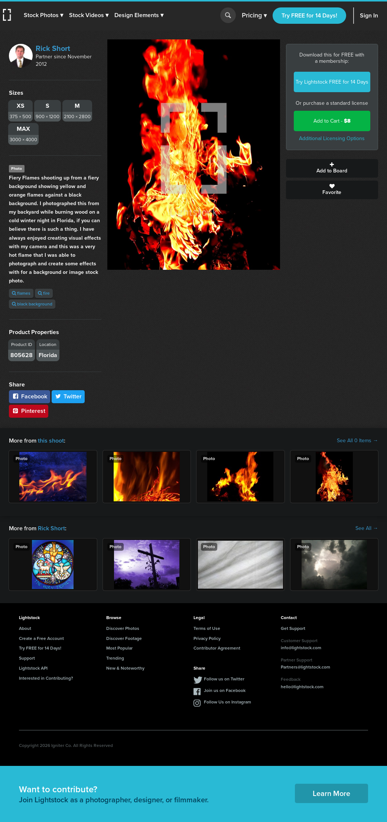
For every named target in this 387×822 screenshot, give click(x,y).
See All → (366, 528)
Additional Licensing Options (332, 138)
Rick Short (53, 48)
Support (27, 658)
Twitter (68, 396)
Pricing (254, 15)
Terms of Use (207, 628)
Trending (115, 658)
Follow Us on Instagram (227, 702)
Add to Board (332, 168)
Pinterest (28, 411)
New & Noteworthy (125, 668)
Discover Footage (124, 638)
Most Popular (119, 648)
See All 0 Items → (357, 440)
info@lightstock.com (301, 647)
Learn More (331, 793)
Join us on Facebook (224, 690)
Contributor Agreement (217, 648)
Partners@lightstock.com (305, 667)
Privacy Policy (207, 638)
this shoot (51, 440)
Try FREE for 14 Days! (309, 15)
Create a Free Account (41, 638)
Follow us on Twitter (224, 679)
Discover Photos (122, 628)
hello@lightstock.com (302, 686)
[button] (43, 15)
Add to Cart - (332, 121)
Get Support (293, 628)
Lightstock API (33, 668)
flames (21, 293)
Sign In (369, 15)
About (25, 628)
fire (44, 293)
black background (32, 304)
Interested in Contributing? (46, 678)
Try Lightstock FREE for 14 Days (332, 82)
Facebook (29, 396)
